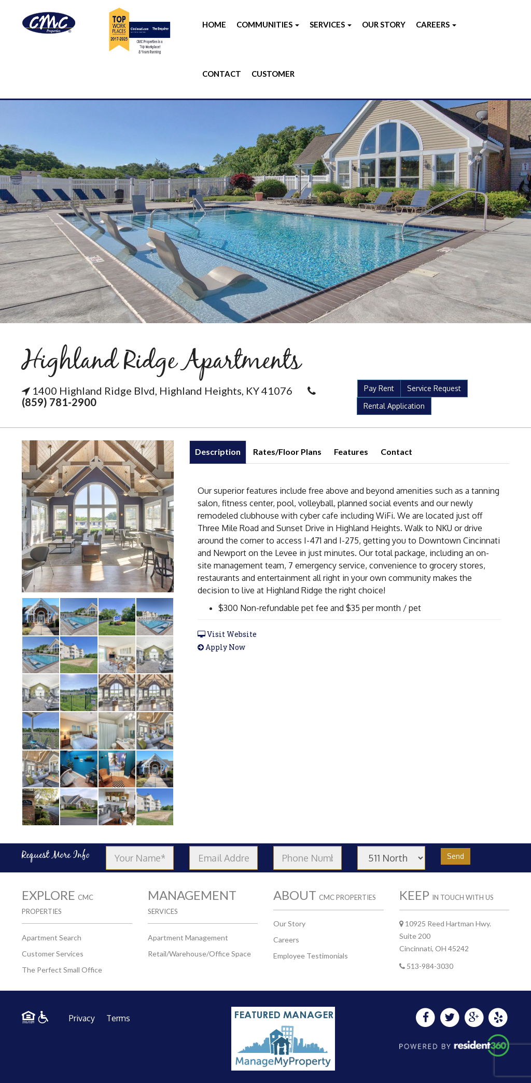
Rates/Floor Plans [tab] (287, 451)
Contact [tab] (396, 451)
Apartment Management (188, 937)
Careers (436, 24)
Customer (273, 73)
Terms (118, 1018)
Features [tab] (351, 451)
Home (214, 24)
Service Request (434, 388)
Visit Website (227, 634)
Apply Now (221, 647)
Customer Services (52, 953)
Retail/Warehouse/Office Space (199, 953)
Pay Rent (379, 388)
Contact (221, 73)
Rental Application (394, 405)
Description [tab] (218, 451)
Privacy (82, 1018)
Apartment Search (51, 937)
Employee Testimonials (310, 955)
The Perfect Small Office (62, 969)
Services (331, 24)
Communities (267, 24)
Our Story (384, 24)
